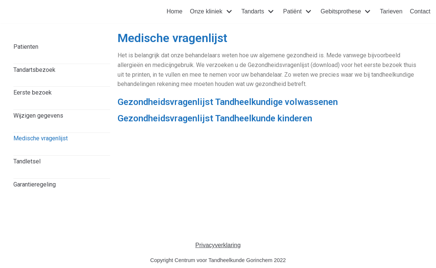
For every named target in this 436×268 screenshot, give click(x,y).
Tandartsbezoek (34, 69)
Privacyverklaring (218, 245)
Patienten (25, 46)
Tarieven (391, 11)
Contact (420, 11)
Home (175, 11)
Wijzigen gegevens (38, 115)
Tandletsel (27, 161)
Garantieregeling (34, 184)
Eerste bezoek (32, 92)
